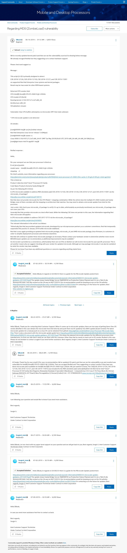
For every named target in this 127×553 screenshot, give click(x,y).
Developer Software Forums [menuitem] (34, 2)
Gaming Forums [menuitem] (73, 2)
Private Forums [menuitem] (96, 2)
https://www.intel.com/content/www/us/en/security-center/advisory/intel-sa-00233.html (44, 284)
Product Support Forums (27, 23)
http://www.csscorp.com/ (104, 373)
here (64, 543)
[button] (115, 40)
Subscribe (94, 28)
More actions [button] (110, 28)
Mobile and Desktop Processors (47, 23)
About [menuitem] (20, 2)
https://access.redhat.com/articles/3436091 (26, 220)
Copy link (97, 293)
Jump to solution (23, 50)
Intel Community (12, 23)
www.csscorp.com (88, 373)
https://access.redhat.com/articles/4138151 (26, 197)
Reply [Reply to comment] (109, 293)
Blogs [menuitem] (84, 2)
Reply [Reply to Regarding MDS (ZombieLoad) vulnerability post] (112, 253)
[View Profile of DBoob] (19, 40)
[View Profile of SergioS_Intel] (24, 263)
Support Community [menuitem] (8, 2)
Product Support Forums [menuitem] (55, 2)
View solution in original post (23, 289)
